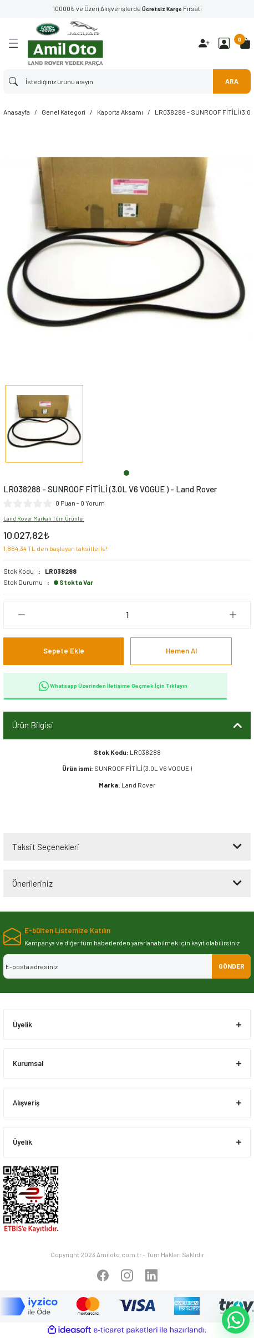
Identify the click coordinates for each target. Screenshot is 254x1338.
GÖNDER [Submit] (232, 966)
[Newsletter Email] (127, 966)
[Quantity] (127, 614)
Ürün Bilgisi (32, 725)
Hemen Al (181, 650)
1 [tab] (126, 473)
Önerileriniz (32, 883)
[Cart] (245, 43)
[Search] (127, 81)
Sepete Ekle (63, 650)
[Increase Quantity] (232, 614)
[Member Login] (224, 43)
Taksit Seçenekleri (45, 847)
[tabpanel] (44, 425)
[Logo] (65, 43)
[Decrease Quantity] (21, 614)
